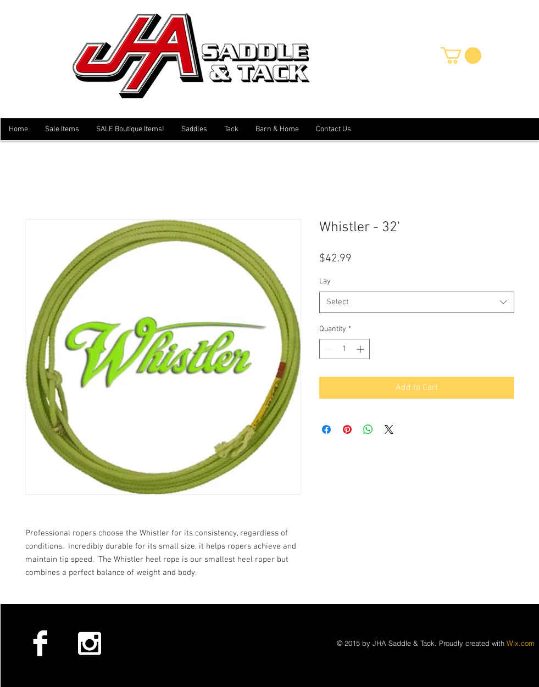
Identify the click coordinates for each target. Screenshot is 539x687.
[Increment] (361, 349)
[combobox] (416, 302)
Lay (325, 281)
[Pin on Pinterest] (347, 429)
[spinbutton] (344, 349)
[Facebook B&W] (40, 643)
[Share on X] (389, 429)
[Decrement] (328, 349)
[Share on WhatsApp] (368, 429)
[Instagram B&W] (89, 643)
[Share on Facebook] (326, 429)
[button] (461, 55)
